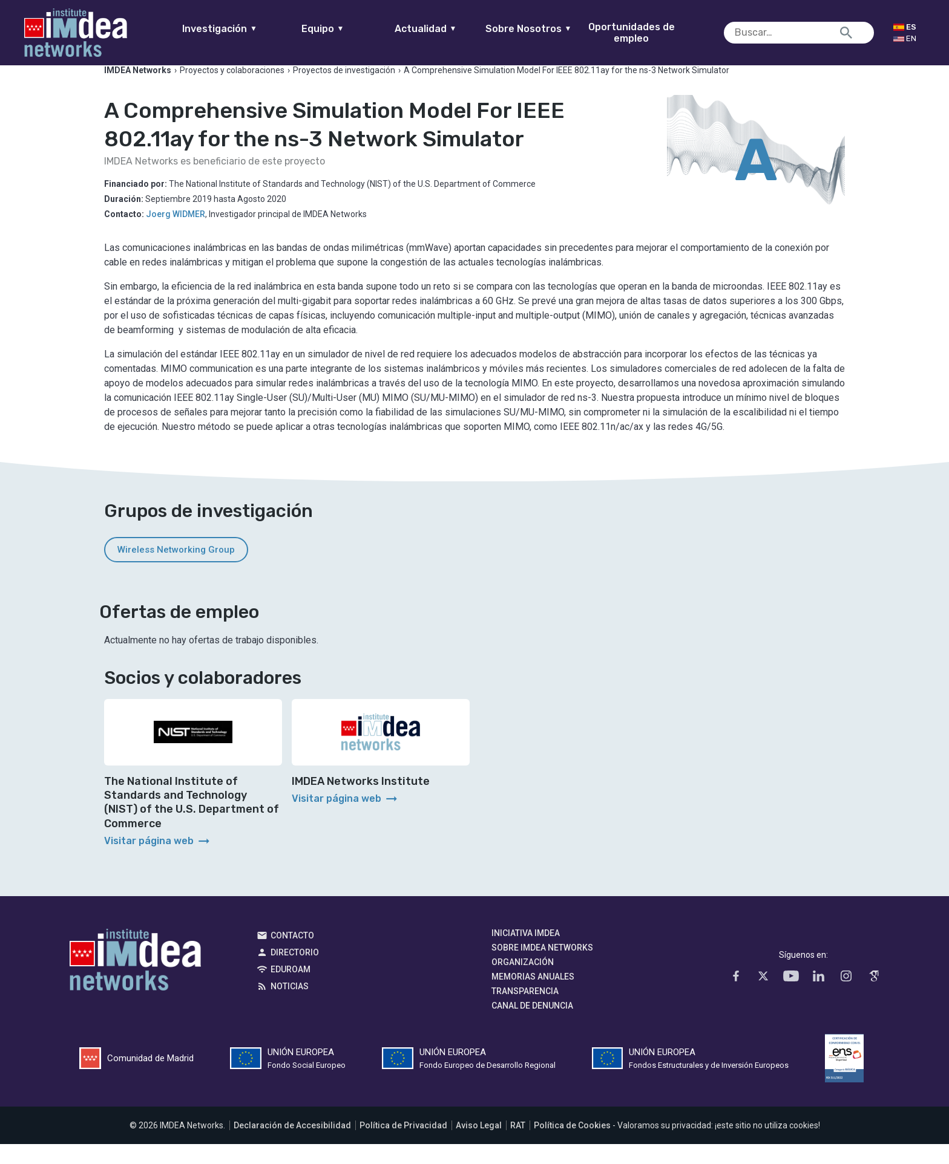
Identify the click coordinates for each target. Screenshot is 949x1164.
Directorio (295, 972)
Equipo (345, 28)
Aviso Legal (479, 1145)
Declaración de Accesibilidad (292, 1145)
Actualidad (449, 28)
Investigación (243, 28)
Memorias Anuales (532, 996)
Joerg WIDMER (175, 233)
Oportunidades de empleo (654, 32)
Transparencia (525, 1010)
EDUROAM (290, 988)
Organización (522, 981)
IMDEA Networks (135, 982)
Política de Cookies (572, 1145)
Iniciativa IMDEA (525, 952)
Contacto (292, 955)
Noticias (290, 1005)
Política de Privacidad (403, 1145)
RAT (517, 1145)
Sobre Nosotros (551, 28)
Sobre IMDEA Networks (542, 967)
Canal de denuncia (532, 1025)
